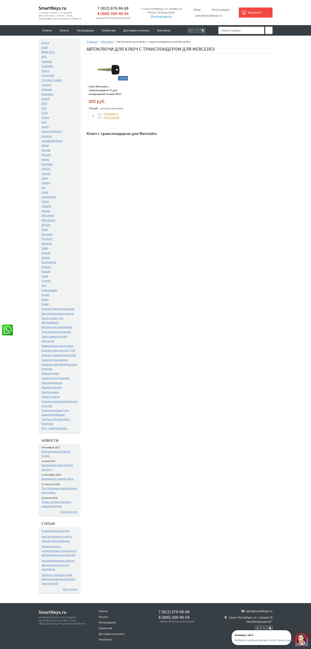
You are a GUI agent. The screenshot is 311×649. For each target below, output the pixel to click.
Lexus (45, 201)
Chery (45, 71)
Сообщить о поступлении (112, 115)
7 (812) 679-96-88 (113, 8)
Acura (45, 43)
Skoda (45, 257)
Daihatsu (47, 94)
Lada (44, 192)
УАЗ (43, 285)
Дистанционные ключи (57, 313)
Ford (44, 113)
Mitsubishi (48, 220)
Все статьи (70, 589)
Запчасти (47, 341)
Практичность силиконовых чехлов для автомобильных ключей (58, 550)
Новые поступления (55, 378)
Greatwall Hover (52, 141)
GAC (44, 122)
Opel (44, 229)
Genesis (46, 136)
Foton (45, 117)
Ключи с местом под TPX (58, 350)
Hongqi (46, 155)
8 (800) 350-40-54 (113, 13)
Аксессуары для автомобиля (52, 320)
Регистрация (220, 9)
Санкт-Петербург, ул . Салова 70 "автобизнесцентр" (251, 619)
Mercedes (47, 215)
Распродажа (85, 30)
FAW (44, 103)
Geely (45, 127)
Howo (45, 159)
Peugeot (47, 234)
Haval (45, 145)
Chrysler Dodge (51, 80)
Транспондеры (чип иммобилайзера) (55, 412)
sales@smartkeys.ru (208, 15)
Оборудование (51, 383)
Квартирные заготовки (57, 346)
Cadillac (46, 61)
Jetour (45, 183)
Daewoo (46, 89)
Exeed (45, 99)
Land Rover (49, 197)
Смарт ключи (50, 397)
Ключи (47, 30)
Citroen (46, 85)
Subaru (46, 267)
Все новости (69, 512)
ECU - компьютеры (54, 428)
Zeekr (45, 304)
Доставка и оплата (136, 30)
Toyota (46, 281)
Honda (45, 150)
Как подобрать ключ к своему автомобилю (56, 538)
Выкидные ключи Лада (57, 479)
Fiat (43, 108)
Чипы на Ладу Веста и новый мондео (56, 504)
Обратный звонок (161, 16)
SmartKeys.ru (52, 8)
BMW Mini (48, 52)
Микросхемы (50, 373)
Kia (43, 187)
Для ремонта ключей (56, 332)
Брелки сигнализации (56, 327)
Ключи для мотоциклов (57, 309)
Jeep (44, 178)
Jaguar (46, 173)
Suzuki (46, 271)
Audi (44, 47)
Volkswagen (49, 290)
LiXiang (46, 206)
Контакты (164, 30)
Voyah (45, 295)
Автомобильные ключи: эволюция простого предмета (58, 565)
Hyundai (47, 164)
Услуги (64, 30)
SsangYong (48, 262)
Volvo (45, 299)
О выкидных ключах (55, 531)
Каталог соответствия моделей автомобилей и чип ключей (58, 579)
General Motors (51, 131)
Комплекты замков (54, 360)
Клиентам (108, 30)
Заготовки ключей (54, 336)
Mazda (45, 211)
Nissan (45, 225)
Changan (47, 66)
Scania (45, 253)
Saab (44, 248)
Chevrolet (47, 75)
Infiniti (45, 169)
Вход (197, 9)
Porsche (46, 239)
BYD (44, 57)
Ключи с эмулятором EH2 (58, 355)
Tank (44, 276)
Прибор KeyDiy (51, 387)
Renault (46, 243)
